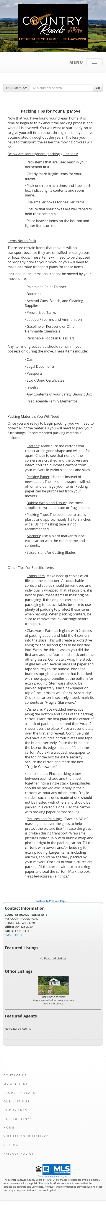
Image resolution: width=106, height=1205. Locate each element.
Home (9, 1127)
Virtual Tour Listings (26, 1136)
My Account (15, 1084)
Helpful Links (17, 1119)
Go (98, 88)
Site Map (12, 1145)
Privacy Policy (18, 1153)
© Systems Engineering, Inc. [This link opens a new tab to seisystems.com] (53, 1176)
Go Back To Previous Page (51, 901)
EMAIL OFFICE (14, 935)
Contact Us (15, 1075)
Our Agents (15, 1110)
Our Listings (16, 1101)
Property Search (20, 1093)
